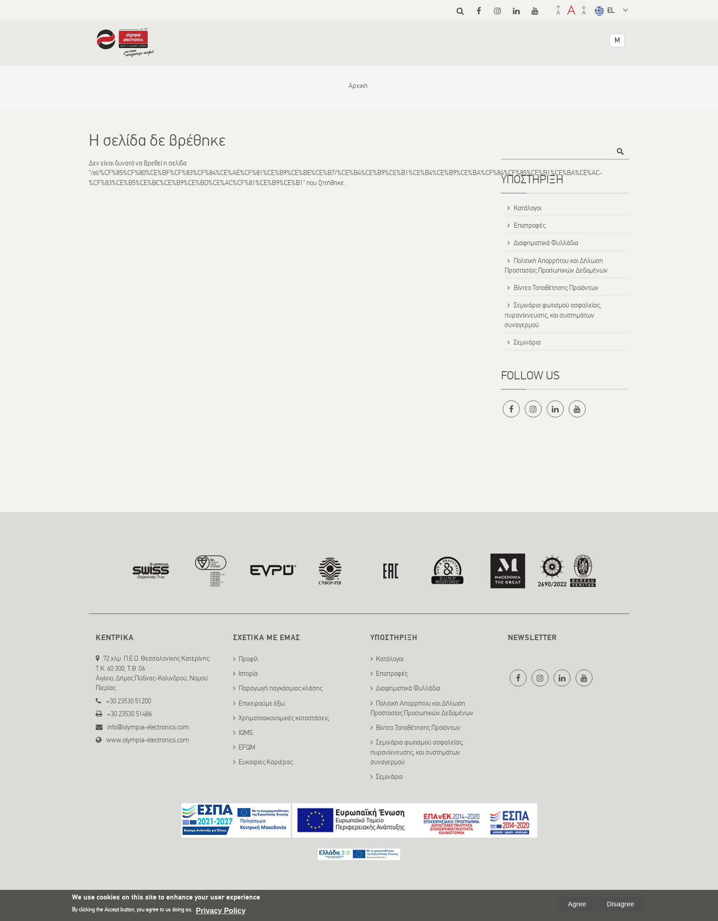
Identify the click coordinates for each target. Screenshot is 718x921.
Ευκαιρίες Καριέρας (266, 762)
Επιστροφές (529, 225)
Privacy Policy (221, 911)
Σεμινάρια (527, 342)
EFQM (247, 747)
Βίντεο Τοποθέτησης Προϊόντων (556, 288)
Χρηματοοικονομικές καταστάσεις (284, 718)
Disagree (620, 904)
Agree (577, 904)
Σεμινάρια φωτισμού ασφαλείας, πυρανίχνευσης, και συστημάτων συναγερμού (553, 315)
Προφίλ (248, 659)
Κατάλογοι (527, 208)
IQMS (246, 733)
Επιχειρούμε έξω (262, 703)
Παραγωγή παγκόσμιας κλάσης (280, 688)
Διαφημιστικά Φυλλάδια (546, 243)
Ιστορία (248, 673)
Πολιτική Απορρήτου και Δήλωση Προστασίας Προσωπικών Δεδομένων (556, 265)
